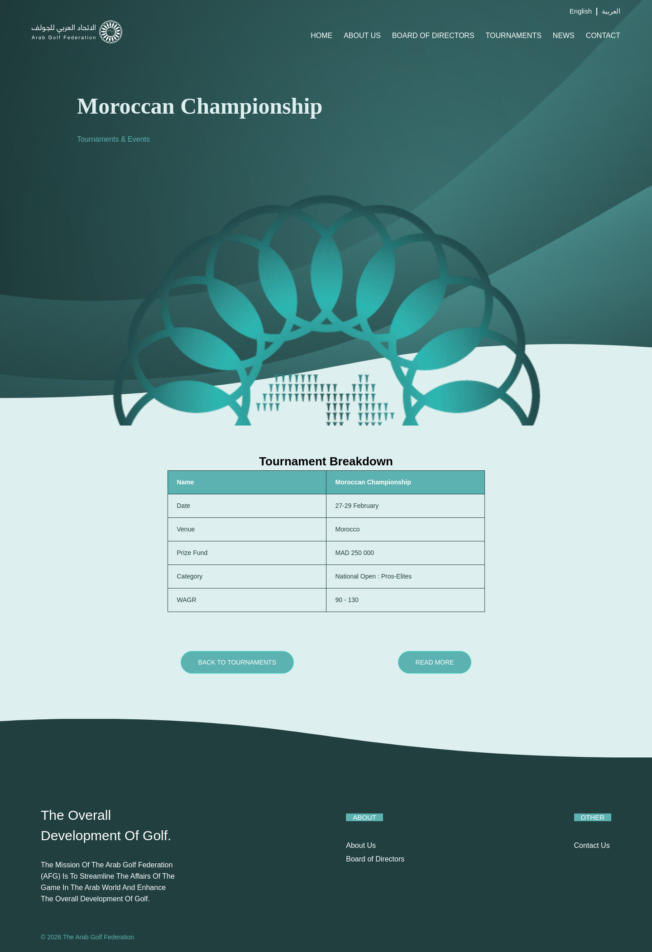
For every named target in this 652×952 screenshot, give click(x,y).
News (564, 35)
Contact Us (592, 845)
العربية (611, 11)
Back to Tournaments (237, 662)
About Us (362, 35)
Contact (603, 35)
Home (321, 35)
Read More (435, 662)
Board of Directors (433, 35)
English (581, 11)
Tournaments (514, 35)
